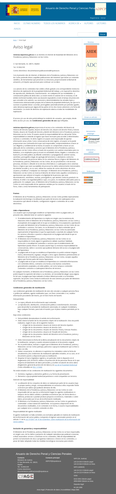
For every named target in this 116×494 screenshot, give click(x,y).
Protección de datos (53, 490)
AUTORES (88, 23)
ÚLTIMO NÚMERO (31, 23)
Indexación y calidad (90, 151)
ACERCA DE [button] (75, 23)
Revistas (91, 42)
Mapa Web (75, 490)
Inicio (15, 40)
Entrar (103, 18)
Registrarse (94, 18)
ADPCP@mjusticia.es (53, 461)
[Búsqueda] (88, 34)
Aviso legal (40, 490)
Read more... (23, 6)
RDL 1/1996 (37, 367)
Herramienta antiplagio (90, 132)
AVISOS (17, 28)
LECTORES (101, 23)
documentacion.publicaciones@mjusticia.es (33, 471)
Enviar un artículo (90, 117)
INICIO (17, 23)
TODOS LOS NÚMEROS (54, 23)
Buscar (102, 34)
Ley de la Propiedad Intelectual (65, 365)
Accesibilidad (65, 490)
